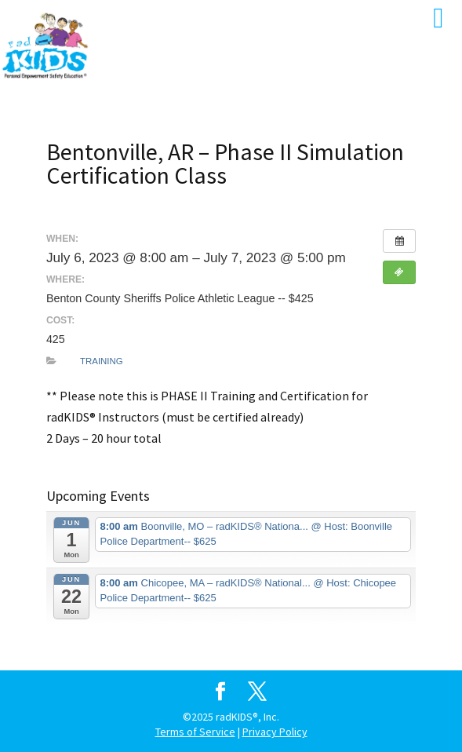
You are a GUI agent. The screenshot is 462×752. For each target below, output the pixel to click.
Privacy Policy (274, 732)
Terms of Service (195, 732)
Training (101, 361)
